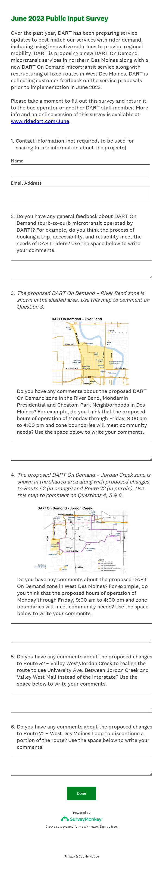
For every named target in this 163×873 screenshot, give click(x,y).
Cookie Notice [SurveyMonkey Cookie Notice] (89, 856)
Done (81, 793)
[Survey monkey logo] (82, 818)
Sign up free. (108, 826)
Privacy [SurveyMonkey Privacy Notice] (69, 856)
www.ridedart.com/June (40, 121)
